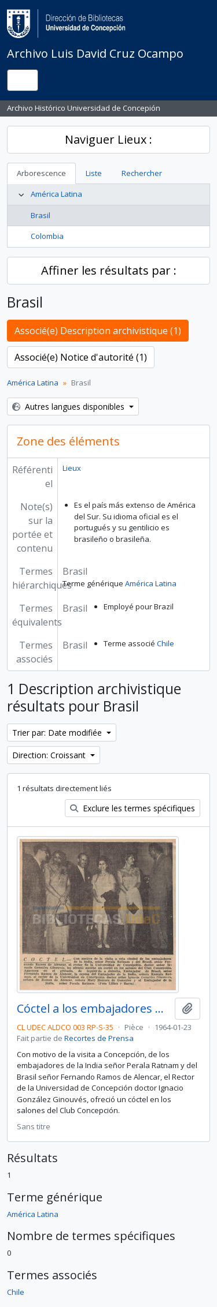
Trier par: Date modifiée (58, 732)
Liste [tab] (94, 173)
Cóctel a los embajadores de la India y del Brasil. (93, 1009)
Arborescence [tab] (41, 173)
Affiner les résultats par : (108, 270)
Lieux (71, 468)
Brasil (40, 215)
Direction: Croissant (50, 755)
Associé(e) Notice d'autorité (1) (80, 357)
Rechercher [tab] (142, 173)
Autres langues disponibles (69, 406)
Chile (165, 643)
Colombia (47, 236)
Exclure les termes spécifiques (132, 808)
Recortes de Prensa (99, 1038)
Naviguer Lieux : (108, 139)
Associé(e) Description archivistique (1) (97, 330)
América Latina (56, 194)
